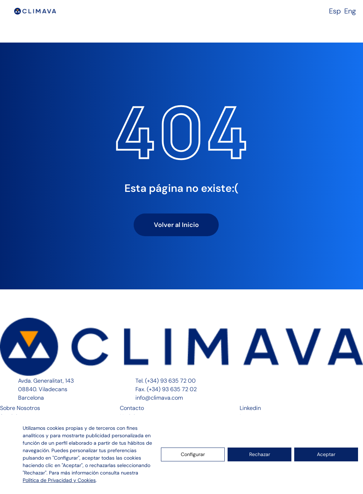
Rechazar (259, 454)
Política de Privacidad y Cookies (59, 480)
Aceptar (326, 454)
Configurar (193, 454)
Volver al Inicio (176, 225)
